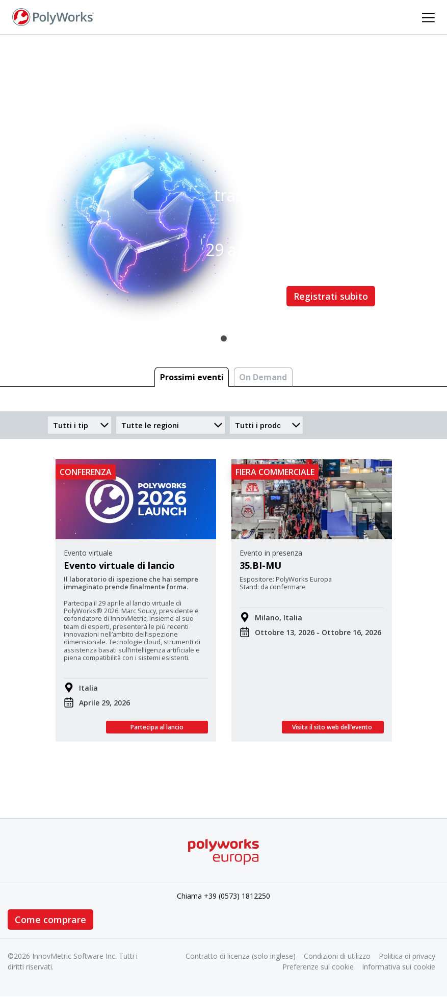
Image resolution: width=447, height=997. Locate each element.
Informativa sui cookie (398, 967)
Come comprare (50, 919)
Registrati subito (331, 296)
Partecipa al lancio (156, 727)
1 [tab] (224, 338)
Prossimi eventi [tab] (192, 377)
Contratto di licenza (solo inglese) (241, 956)
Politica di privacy (407, 956)
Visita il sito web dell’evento (333, 727)
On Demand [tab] (263, 377)
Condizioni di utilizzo (337, 956)
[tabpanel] (223, 186)
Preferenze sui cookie (318, 967)
